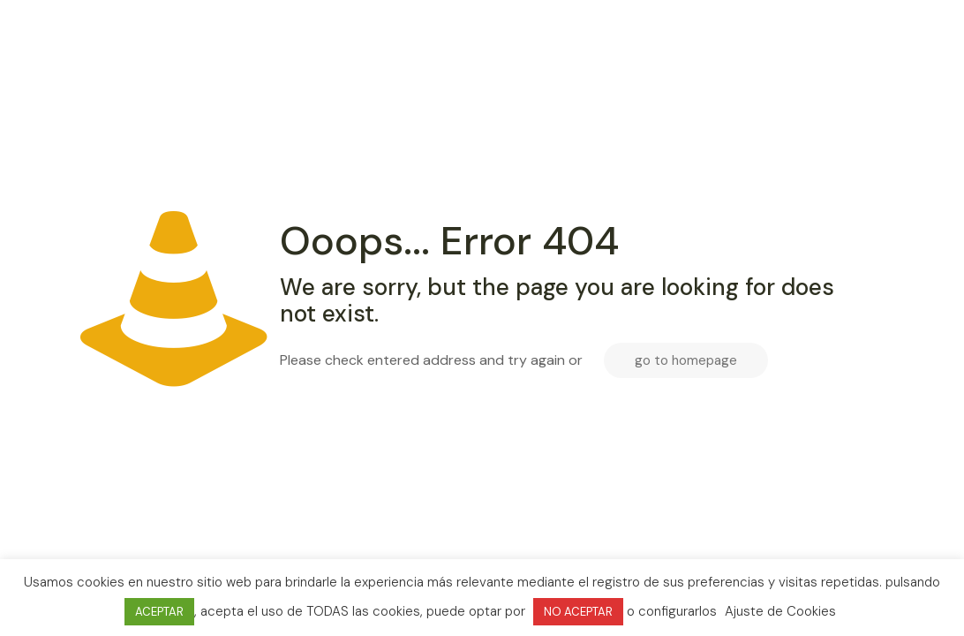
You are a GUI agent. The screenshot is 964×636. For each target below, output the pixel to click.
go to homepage (686, 360)
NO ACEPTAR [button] (578, 611)
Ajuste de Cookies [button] (780, 611)
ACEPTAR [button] (159, 611)
